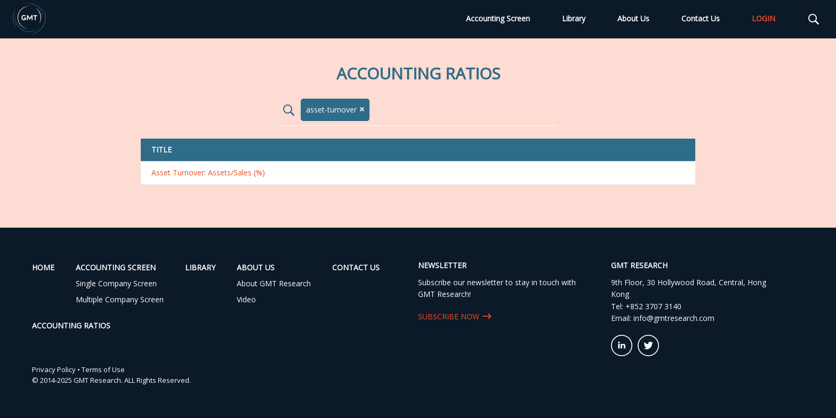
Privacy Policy (54, 369)
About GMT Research (274, 283)
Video (246, 299)
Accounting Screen (498, 18)
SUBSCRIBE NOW (448, 316)
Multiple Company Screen (120, 299)
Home (43, 267)
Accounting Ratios (71, 325)
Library (573, 18)
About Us (633, 18)
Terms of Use (103, 369)
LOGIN (763, 18)
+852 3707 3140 (653, 306)
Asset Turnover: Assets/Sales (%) (208, 172)
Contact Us (700, 18)
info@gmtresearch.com (673, 318)
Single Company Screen (116, 283)
